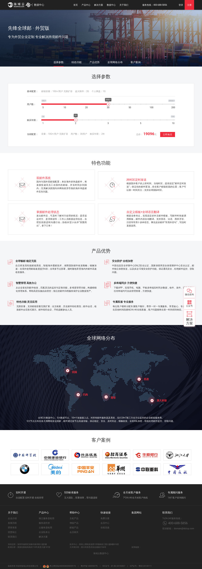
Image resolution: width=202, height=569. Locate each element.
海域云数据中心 (101, 553)
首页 (75, 5)
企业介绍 (12, 518)
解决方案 (98, 5)
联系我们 (12, 536)
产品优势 (94, 62)
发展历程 (12, 523)
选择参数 (58, 62)
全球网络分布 (115, 62)
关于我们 (123, 5)
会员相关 (74, 532)
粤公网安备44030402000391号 (61, 566)
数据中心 (111, 5)
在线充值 (105, 527)
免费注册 (105, 518)
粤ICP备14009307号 (89, 566)
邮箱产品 (74, 527)
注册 (189, 5)
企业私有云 (44, 532)
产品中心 (86, 5)
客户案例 (136, 62)
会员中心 (105, 523)
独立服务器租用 (46, 518)
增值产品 (74, 523)
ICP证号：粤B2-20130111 (141, 566)
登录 (181, 5)
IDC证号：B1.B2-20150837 (113, 566)
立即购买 (167, 134)
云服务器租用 (45, 527)
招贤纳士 (12, 532)
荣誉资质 (12, 527)
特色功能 (76, 62)
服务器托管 (44, 523)
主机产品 (74, 518)
